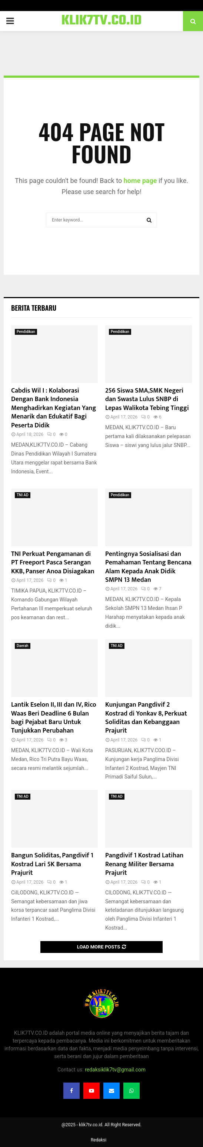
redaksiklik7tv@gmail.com (115, 1070)
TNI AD (23, 495)
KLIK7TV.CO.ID (101, 21)
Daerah (23, 646)
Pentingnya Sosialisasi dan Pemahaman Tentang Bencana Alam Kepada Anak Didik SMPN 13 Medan (148, 567)
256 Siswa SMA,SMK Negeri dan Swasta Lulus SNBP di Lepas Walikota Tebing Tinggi (147, 399)
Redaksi (98, 1140)
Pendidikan (26, 332)
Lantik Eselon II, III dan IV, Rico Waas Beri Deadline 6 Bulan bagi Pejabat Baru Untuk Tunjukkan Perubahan (53, 717)
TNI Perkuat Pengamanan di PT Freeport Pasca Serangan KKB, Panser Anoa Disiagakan (52, 563)
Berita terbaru (33, 308)
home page (140, 180)
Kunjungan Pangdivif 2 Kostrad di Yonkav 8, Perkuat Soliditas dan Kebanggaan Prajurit (146, 717)
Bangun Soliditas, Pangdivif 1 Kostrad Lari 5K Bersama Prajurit (52, 864)
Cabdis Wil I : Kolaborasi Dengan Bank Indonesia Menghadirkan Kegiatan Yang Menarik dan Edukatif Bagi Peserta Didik (53, 408)
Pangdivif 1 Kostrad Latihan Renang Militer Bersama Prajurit (144, 864)
